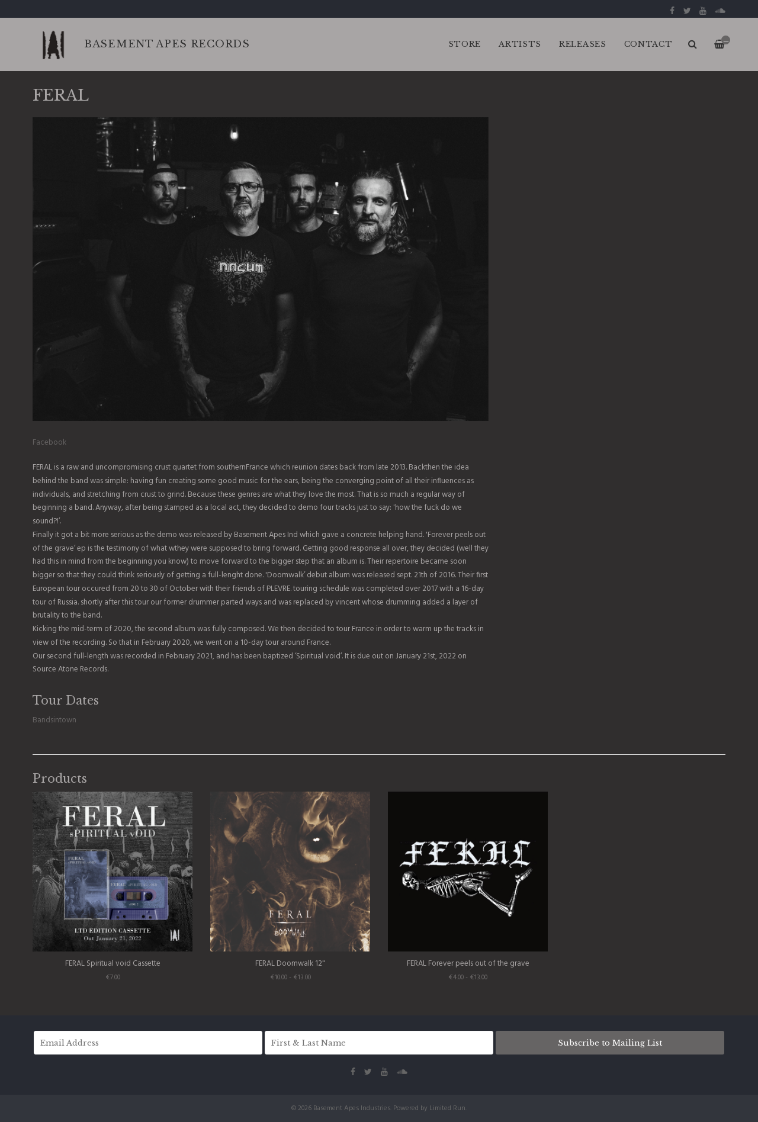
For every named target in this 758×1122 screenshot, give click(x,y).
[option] (261, 269)
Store (464, 44)
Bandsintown (54, 720)
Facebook (49, 442)
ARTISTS (520, 44)
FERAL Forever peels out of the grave (468, 963)
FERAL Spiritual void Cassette (112, 963)
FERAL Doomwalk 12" (290, 963)
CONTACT (648, 44)
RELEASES (582, 44)
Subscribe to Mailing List (610, 1043)
